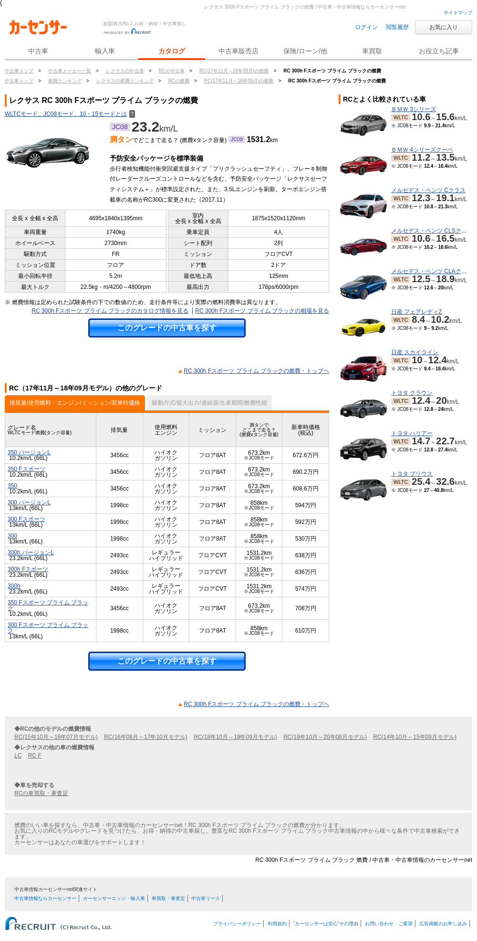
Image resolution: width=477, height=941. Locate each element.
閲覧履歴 (397, 27)
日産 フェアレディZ (416, 311)
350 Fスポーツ (26, 469)
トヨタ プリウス (412, 473)
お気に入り (443, 27)
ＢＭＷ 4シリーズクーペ (422, 149)
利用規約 (277, 923)
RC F (34, 755)
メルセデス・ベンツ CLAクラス (432, 271)
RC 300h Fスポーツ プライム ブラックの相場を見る (262, 310)
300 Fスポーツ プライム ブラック (48, 628)
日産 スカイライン (414, 352)
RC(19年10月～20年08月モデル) (325, 737)
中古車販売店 (238, 51)
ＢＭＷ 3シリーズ (413, 109)
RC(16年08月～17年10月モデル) (145, 737)
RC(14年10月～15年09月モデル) (414, 737)
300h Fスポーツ (28, 569)
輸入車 (105, 51)
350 (12, 485)
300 (12, 535)
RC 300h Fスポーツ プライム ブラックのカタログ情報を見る (109, 310)
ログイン (366, 27)
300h (14, 586)
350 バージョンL (29, 452)
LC (17, 755)
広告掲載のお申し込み (443, 923)
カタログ (171, 51)
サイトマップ (458, 12)
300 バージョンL (29, 502)
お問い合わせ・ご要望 (389, 923)
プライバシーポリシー (237, 923)
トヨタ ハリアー (412, 433)
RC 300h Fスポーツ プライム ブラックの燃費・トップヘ (256, 371)
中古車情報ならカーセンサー (45, 898)
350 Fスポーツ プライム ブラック (48, 605)
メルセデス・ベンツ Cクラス (428, 190)
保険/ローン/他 (305, 51)
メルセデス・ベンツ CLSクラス (432, 230)
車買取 (372, 51)
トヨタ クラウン (412, 392)
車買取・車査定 (168, 898)
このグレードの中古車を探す (167, 328)
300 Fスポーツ (26, 519)
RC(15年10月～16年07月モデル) (56, 737)
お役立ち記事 (439, 51)
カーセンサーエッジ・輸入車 (114, 898)
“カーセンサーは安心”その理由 (326, 923)
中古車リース (205, 898)
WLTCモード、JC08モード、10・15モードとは (70, 114)
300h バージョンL (31, 552)
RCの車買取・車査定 (41, 793)
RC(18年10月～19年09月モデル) (235, 737)
